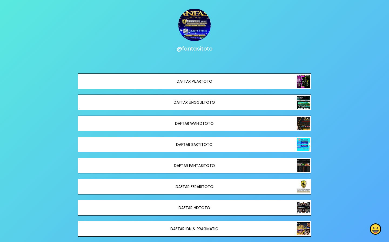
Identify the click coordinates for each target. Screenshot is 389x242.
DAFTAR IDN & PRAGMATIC (194, 228)
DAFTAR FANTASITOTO (194, 165)
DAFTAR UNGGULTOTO (194, 102)
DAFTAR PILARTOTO (194, 81)
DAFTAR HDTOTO (194, 207)
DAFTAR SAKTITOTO (194, 144)
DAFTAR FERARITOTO (194, 186)
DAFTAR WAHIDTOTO (194, 123)
